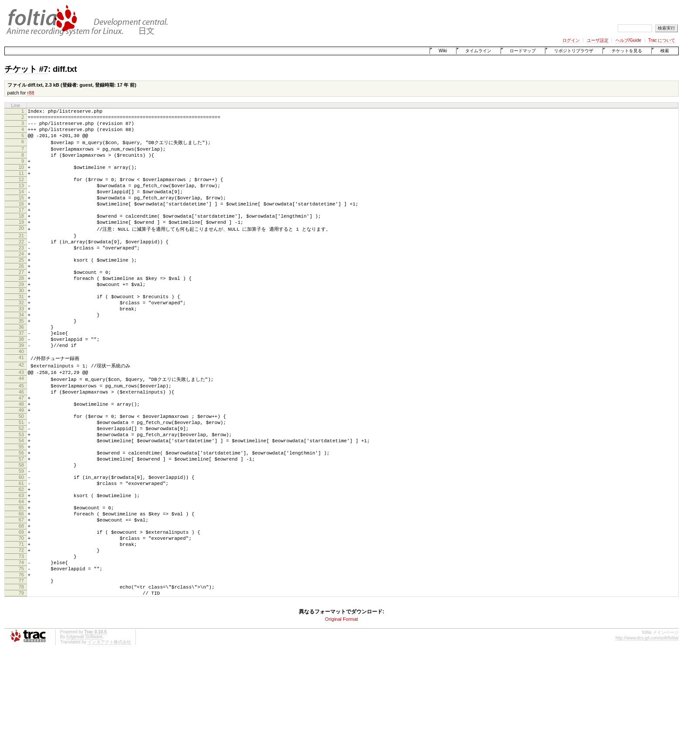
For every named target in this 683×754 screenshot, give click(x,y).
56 (21, 520)
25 (21, 289)
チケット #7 (26, 69)
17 (21, 229)
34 (21, 356)
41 (21, 408)
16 (21, 222)
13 (21, 200)
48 (21, 461)
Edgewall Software (84, 735)
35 (21, 363)
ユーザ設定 (598, 40)
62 (21, 564)
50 (21, 475)
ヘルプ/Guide (628, 40)
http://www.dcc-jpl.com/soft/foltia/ (647, 736)
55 (21, 512)
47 (21, 453)
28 (21, 311)
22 (21, 267)
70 (21, 623)
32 (21, 341)
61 (21, 557)
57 (21, 527)
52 (21, 490)
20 (21, 252)
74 (21, 653)
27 (21, 304)
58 (21, 535)
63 (21, 572)
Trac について (661, 40)
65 (21, 586)
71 (21, 631)
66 (21, 594)
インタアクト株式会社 (109, 740)
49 (21, 468)
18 (21, 237)
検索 (664, 50)
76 (21, 668)
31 (21, 334)
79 (21, 690)
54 (21, 505)
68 (21, 609)
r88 (30, 92)
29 (21, 319)
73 (21, 646)
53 (21, 498)
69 (21, 616)
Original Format (341, 717)
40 (21, 400)
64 (21, 579)
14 (21, 207)
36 (21, 371)
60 (21, 549)
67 (21, 601)
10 (21, 178)
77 (21, 675)
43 (21, 423)
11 (21, 185)
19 (21, 244)
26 (21, 297)
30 (21, 326)
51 (21, 483)
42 (21, 415)
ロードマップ (523, 50)
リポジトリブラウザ (573, 50)
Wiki (443, 50)
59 (21, 542)
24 (21, 282)
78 (21, 683)
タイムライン (478, 50)
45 (21, 438)
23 (21, 274)
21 (21, 260)
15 (21, 215)
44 (21, 431)
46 (21, 446)
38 (21, 385)
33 (21, 348)
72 (21, 638)
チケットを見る (627, 50)
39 (21, 393)
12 (21, 192)
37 (21, 378)
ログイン (571, 40)
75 (21, 660)
